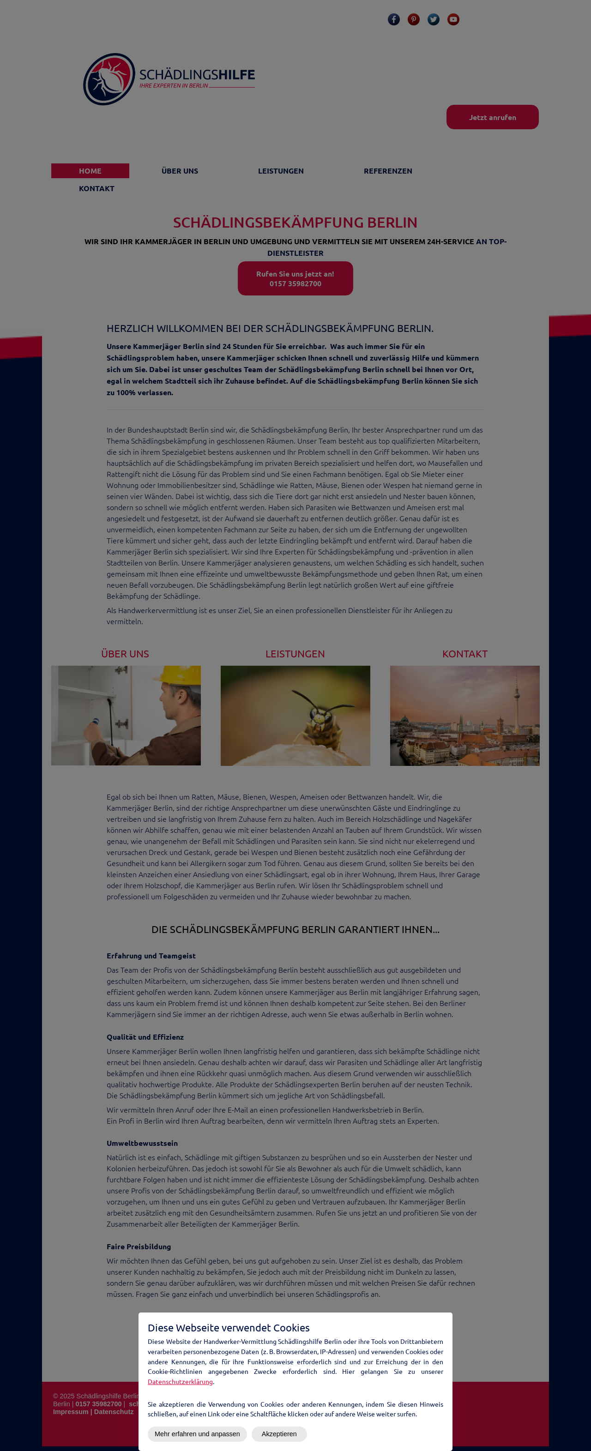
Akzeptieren (279, 1434)
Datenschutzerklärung (180, 1381)
